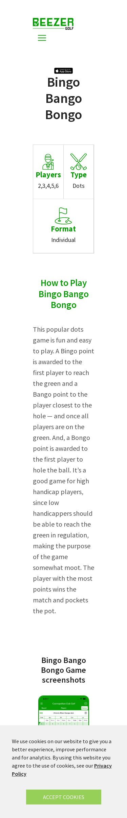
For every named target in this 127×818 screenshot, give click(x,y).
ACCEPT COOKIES (63, 797)
